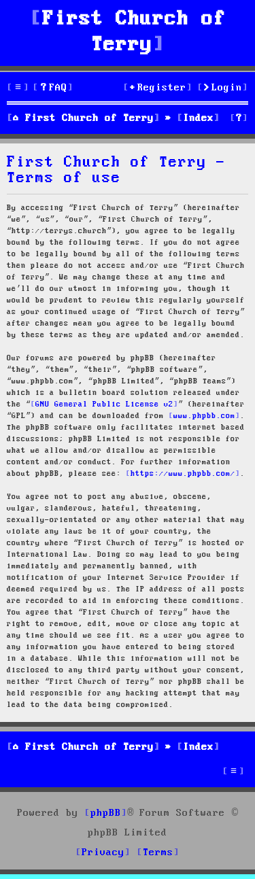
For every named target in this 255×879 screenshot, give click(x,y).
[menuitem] (53, 88)
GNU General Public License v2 (104, 404)
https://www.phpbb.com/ (183, 474)
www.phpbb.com (204, 416)
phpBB (105, 813)
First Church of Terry (134, 32)
